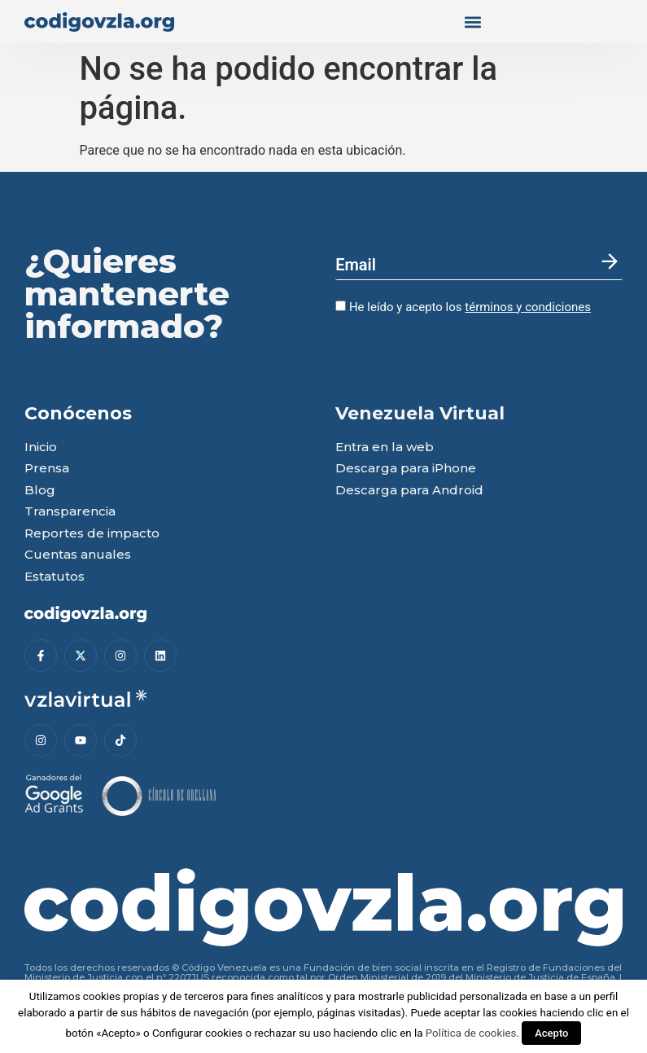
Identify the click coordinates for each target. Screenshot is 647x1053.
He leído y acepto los (463, 307)
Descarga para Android (409, 491)
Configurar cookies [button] (197, 1033)
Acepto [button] (551, 1033)
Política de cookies (471, 1033)
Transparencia (70, 512)
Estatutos (54, 577)
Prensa (46, 469)
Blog (39, 491)
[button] (473, 21)
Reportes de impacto (92, 534)
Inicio (40, 447)
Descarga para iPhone (405, 469)
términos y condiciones (528, 307)
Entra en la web (384, 447)
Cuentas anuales (77, 555)
